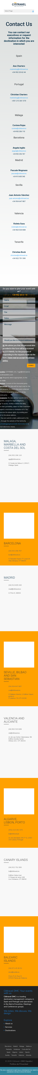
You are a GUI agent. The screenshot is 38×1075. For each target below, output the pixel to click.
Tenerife (14, 1055)
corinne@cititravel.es (19, 128)
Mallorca (29, 1046)
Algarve (14, 1052)
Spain (8, 1052)
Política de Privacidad (19, 1064)
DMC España (26, 1061)
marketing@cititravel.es (19, 69)
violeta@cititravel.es (19, 227)
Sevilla (7, 1055)
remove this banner (25, 1072)
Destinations (10, 1030)
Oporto (27, 1052)
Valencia (21, 1055)
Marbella (9, 1049)
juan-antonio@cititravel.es (19, 198)
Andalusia (17, 1049)
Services (8, 1027)
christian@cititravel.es (19, 255)
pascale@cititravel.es (18, 173)
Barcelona (8, 1046)
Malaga (21, 1046)
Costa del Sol (26, 1049)
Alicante (28, 1055)
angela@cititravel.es (19, 151)
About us (9, 1023)
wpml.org (16, 1070)
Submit (31, 365)
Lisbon (21, 1052)
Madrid (15, 1046)
